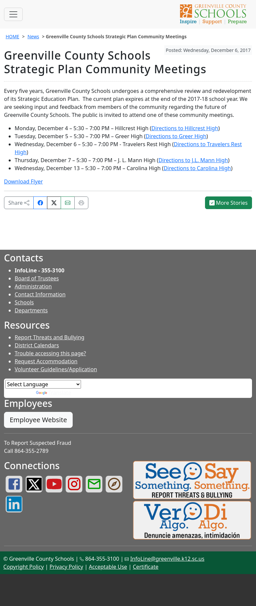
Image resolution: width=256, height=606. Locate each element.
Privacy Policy (66, 566)
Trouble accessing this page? (50, 353)
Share (18, 202)
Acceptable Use (108, 566)
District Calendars (37, 345)
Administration (33, 286)
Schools (24, 302)
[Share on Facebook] (40, 202)
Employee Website (38, 419)
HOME (12, 36)
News (33, 36)
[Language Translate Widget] (43, 384)
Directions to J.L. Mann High (193, 160)
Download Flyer (23, 181)
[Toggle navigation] (13, 14)
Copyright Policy (23, 566)
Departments (31, 310)
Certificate (146, 566)
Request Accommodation (46, 361)
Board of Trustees (37, 278)
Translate (53, 392)
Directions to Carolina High (197, 168)
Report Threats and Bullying (49, 337)
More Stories (228, 202)
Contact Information (40, 294)
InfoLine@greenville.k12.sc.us (167, 558)
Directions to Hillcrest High (184, 128)
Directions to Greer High (176, 136)
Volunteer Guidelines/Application (56, 369)
